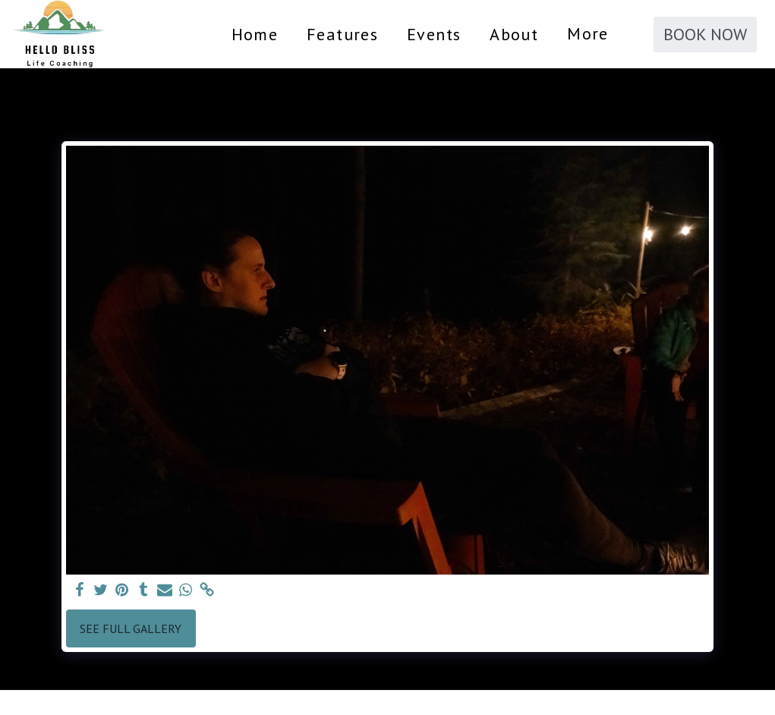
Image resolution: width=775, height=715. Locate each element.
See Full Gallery (130, 628)
